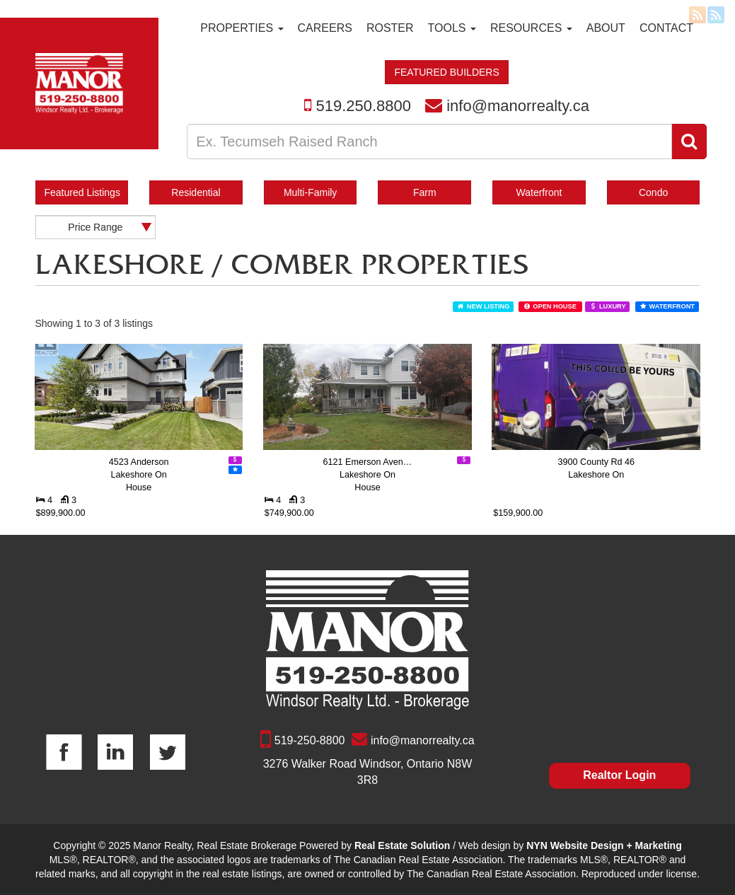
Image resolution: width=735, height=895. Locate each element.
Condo (653, 192)
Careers (325, 28)
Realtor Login (619, 775)
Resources (531, 28)
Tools (452, 28)
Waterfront (539, 192)
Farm (424, 192)
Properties (241, 28)
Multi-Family (310, 192)
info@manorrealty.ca (517, 106)
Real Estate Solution (402, 845)
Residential (195, 192)
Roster (390, 28)
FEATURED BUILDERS (446, 72)
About (605, 28)
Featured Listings (82, 192)
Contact (666, 28)
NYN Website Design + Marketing (604, 845)
